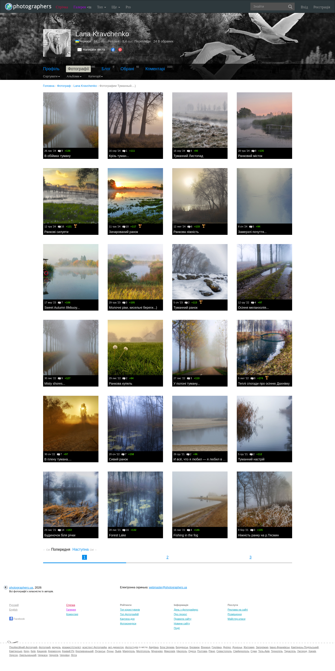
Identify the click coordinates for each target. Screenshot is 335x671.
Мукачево (157, 651)
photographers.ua (21, 587)
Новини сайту (182, 623)
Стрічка (62, 7)
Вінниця (205, 647)
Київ (33, 651)
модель (56, 647)
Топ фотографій (129, 614)
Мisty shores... (54, 383)
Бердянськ (182, 647)
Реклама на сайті (238, 609)
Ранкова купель (120, 383)
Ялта (74, 655)
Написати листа (94, 49)
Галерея (83, 7)
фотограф (44, 647)
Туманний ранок (186, 307)
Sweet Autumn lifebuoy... (62, 307)
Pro (128, 7)
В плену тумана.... (57, 459)
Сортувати (51, 76)
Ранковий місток (250, 156)
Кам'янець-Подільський (304, 647)
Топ (101, 7)
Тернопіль (277, 651)
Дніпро (227, 647)
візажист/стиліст (71, 647)
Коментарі (155, 68)
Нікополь (181, 651)
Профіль (51, 68)
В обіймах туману (57, 156)
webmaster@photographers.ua (168, 587)
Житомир (248, 647)
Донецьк (237, 647)
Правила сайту (182, 618)
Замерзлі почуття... (252, 232)
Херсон (13, 655)
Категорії (96, 76)
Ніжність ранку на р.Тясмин (258, 535)
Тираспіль (290, 651)
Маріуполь (129, 651)
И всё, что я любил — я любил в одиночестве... (209, 459)
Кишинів (42, 651)
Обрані (127, 68)
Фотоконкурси (128, 623)
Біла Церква (167, 647)
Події (177, 628)
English (13, 609)
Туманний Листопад (188, 156)
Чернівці (65, 655)
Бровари (195, 647)
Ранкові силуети (56, 232)
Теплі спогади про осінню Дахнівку (264, 383)
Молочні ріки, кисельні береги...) (133, 307)
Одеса (192, 651)
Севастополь (224, 651)
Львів (118, 651)
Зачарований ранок (123, 232)
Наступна (84, 549)
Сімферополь (241, 651)
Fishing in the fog (186, 535)
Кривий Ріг (68, 651)
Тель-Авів (264, 651)
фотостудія (131, 647)
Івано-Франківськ (280, 647)
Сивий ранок (118, 459)
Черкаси (85, 41)
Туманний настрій (251, 459)
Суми (254, 651)
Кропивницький (85, 651)
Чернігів (53, 655)
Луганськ (100, 651)
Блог (106, 68)
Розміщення (235, 614)
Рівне (212, 651)
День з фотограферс (186, 609)
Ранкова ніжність (186, 232)
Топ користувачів (130, 609)
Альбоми (74, 76)
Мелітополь (143, 651)
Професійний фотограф (23, 647)
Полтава (202, 651)
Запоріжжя (262, 647)
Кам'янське (15, 651)
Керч (26, 651)
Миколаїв (169, 651)
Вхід (304, 7)
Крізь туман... (119, 156)
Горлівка (217, 647)
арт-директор (116, 647)
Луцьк (110, 651)
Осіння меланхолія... (253, 307)
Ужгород (302, 651)
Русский (14, 605)
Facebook (17, 618)
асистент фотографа (94, 647)
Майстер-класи (236, 618)
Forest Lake (117, 535)
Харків (312, 651)
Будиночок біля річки (60, 535)
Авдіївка (154, 647)
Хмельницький (27, 655)
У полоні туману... (187, 383)
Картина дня (127, 618)
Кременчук (54, 651)
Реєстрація (322, 7)
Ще (116, 7)
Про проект (180, 614)
